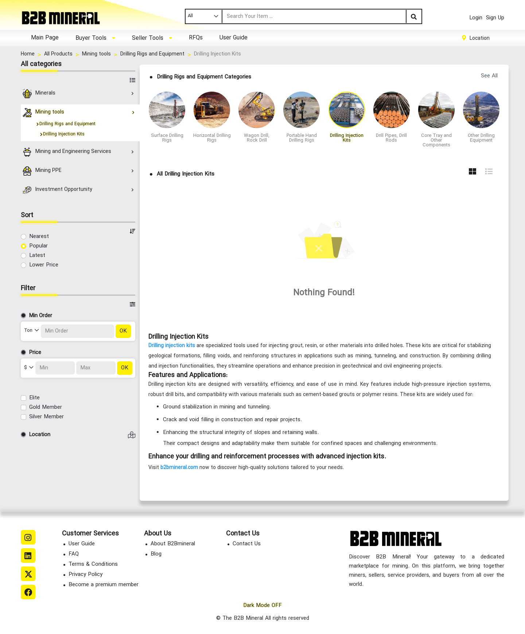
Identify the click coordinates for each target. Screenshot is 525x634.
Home (28, 54)
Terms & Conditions (93, 564)
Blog (156, 554)
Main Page (45, 38)
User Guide (233, 38)
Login (475, 18)
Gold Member (45, 407)
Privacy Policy (85, 574)
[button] (95, 38)
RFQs (196, 38)
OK (123, 331)
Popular (38, 246)
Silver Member (46, 417)
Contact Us (247, 544)
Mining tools (96, 54)
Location (480, 38)
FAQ (74, 554)
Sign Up (495, 18)
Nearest (39, 236)
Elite (34, 398)
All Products (58, 54)
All (190, 16)
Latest (37, 255)
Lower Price (43, 265)
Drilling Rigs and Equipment (152, 54)
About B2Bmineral (173, 544)
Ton (29, 330)
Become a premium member (104, 585)
